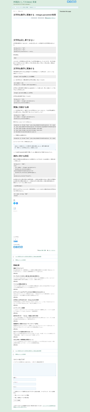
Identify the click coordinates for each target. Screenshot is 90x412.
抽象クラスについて (18, 268)
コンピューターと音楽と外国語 (22, 7)
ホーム (13, 7)
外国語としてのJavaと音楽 (24, 2)
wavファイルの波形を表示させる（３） (23, 331)
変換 (45, 250)
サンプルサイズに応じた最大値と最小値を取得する (26, 276)
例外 (42, 250)
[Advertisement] (34, 28)
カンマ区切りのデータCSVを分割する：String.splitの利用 (27, 257)
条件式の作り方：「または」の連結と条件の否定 (25, 315)
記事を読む (15, 273)
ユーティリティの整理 (19, 308)
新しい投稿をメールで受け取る (22, 397)
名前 (15, 377)
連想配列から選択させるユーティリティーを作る (25, 323)
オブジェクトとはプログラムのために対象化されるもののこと (29, 292)
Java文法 (49, 18)
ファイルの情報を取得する (20, 284)
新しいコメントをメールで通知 (22, 395)
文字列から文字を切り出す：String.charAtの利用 (26, 300)
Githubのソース (33, 7)
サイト (14, 386)
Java (40, 250)
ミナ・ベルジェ (51, 250)
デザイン (53, 18)
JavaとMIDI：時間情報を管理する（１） (23, 339)
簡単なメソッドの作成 (19, 260)
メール (15, 382)
